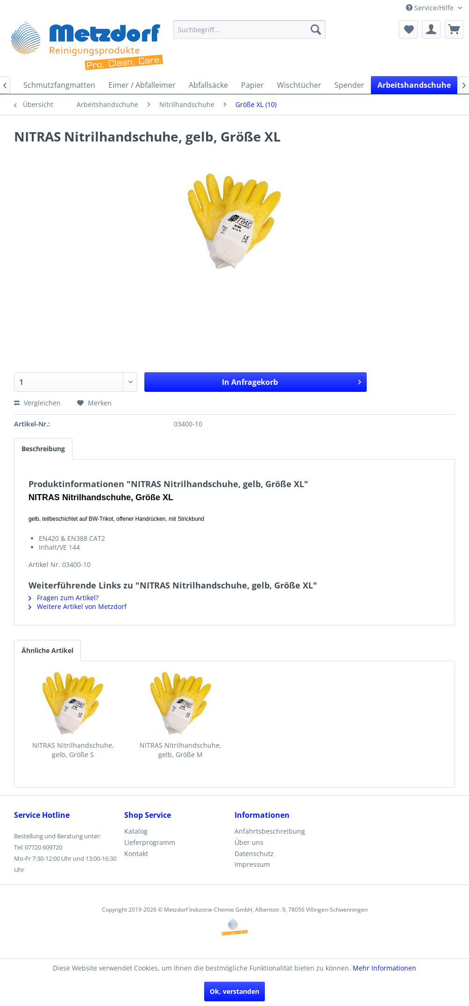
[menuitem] (249, 29)
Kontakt (136, 853)
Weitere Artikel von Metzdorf (77, 606)
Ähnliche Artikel (47, 650)
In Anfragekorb (291, 381)
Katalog (136, 831)
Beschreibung (43, 448)
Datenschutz (254, 853)
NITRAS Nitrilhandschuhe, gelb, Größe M (180, 750)
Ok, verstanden (234, 991)
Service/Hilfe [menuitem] (430, 7)
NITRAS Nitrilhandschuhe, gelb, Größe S (73, 750)
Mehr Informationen (384, 967)
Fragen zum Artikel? (63, 597)
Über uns (248, 842)
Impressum (252, 864)
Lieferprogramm (149, 842)
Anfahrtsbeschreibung (269, 831)
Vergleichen (37, 402)
